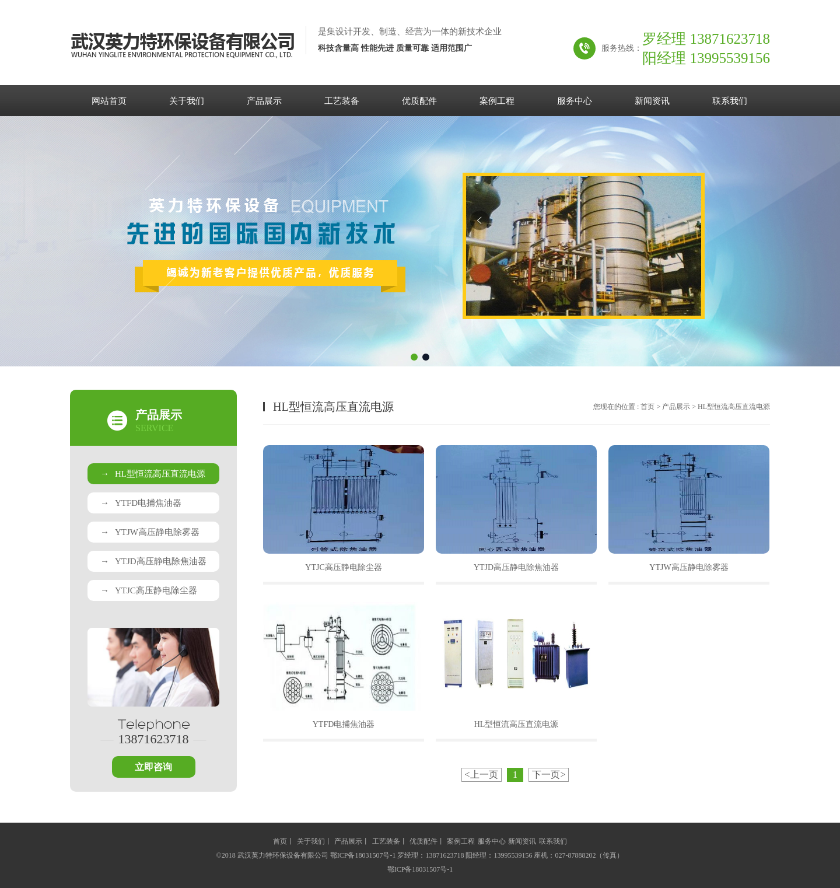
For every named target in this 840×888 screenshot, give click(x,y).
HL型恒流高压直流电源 (152, 473)
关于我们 (186, 101)
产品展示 (264, 101)
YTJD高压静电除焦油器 (153, 561)
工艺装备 (341, 101)
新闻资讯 (652, 101)
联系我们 (729, 101)
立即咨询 (153, 767)
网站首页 (109, 101)
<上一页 (481, 774)
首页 (647, 407)
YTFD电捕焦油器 (140, 503)
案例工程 (497, 101)
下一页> (548, 774)
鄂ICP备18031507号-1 (420, 869)
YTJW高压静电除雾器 (150, 532)
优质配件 (419, 101)
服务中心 (574, 101)
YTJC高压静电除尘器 (148, 590)
